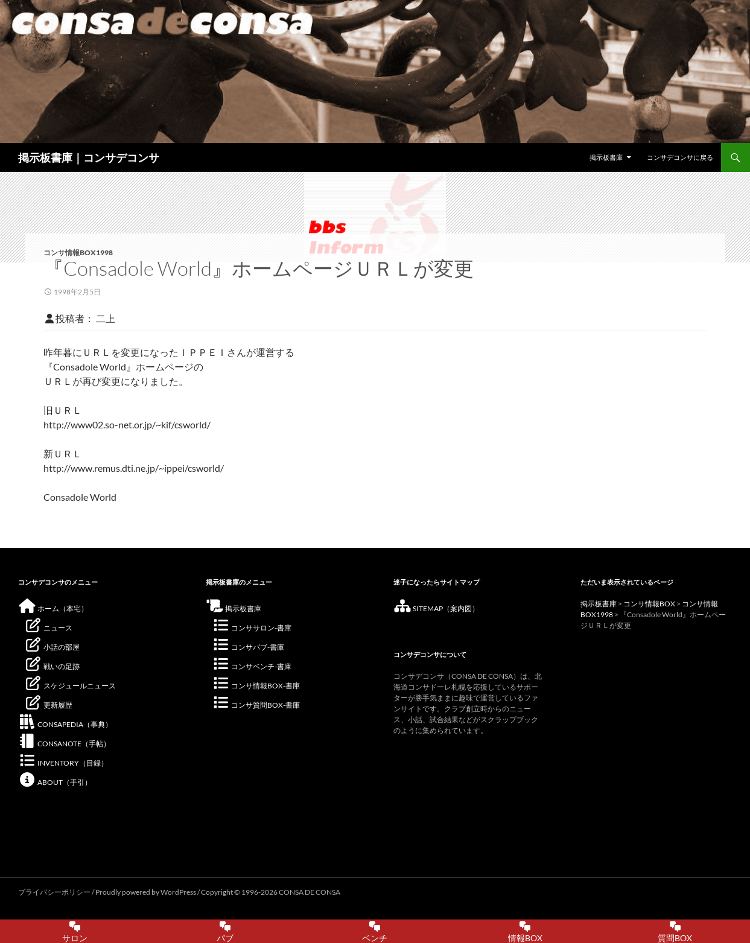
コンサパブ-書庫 (248, 647)
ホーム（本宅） (53, 608)
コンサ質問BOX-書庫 (256, 705)
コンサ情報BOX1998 (78, 252)
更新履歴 (48, 705)
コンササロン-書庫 (251, 627)
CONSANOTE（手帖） (64, 743)
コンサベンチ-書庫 (251, 666)
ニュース (48, 627)
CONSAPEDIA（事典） (65, 724)
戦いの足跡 (52, 666)
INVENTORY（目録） (63, 762)
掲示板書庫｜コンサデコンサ (88, 157)
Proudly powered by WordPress (146, 892)
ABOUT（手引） (55, 782)
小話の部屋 (52, 647)
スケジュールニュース (70, 685)
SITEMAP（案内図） (436, 608)
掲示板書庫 (606, 157)
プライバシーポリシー (54, 892)
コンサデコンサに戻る (680, 157)
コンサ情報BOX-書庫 (256, 685)
